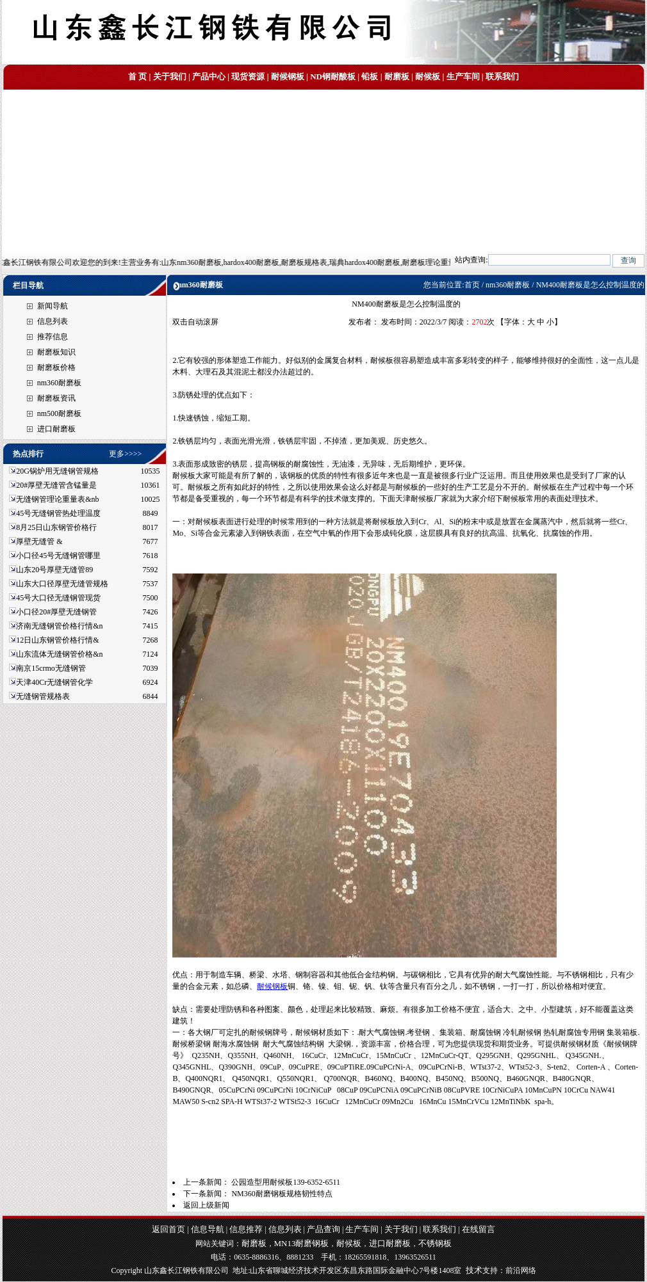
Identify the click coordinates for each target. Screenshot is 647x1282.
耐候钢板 (287, 76)
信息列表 (52, 321)
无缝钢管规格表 (44, 696)
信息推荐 (246, 1229)
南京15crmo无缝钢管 (51, 668)
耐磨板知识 (56, 352)
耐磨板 (396, 76)
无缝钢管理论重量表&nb (57, 499)
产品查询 (323, 1229)
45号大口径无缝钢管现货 (58, 597)
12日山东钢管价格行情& (57, 640)
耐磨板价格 (56, 367)
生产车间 (463, 76)
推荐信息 (52, 336)
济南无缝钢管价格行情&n (59, 625)
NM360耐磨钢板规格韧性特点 (281, 1193)
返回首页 (168, 1229)
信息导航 (207, 1229)
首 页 (137, 76)
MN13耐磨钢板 (301, 1243)
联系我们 (502, 76)
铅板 (369, 76)
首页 (472, 284)
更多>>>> (125, 453)
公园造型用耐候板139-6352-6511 (285, 1182)
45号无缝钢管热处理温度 (58, 513)
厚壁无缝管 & (39, 541)
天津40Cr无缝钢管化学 (54, 682)
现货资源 (248, 76)
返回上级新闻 (206, 1205)
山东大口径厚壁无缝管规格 (62, 583)
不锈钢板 (435, 1243)
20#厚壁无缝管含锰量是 (56, 485)
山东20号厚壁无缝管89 (54, 569)
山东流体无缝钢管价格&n (59, 654)
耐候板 (427, 76)
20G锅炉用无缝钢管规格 (57, 471)
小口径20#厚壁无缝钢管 (56, 611)
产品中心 (208, 76)
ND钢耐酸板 (333, 76)
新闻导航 (52, 305)
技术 (474, 1270)
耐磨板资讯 (56, 398)
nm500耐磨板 (59, 413)
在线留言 (478, 1229)
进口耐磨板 (56, 428)
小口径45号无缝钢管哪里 (58, 555)
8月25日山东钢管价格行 (56, 527)
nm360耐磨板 (59, 382)
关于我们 (169, 76)
